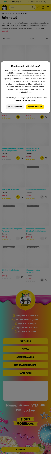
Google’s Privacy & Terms (25, 100)
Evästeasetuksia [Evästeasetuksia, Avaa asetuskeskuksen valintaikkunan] (15, 107)
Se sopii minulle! (35, 107)
